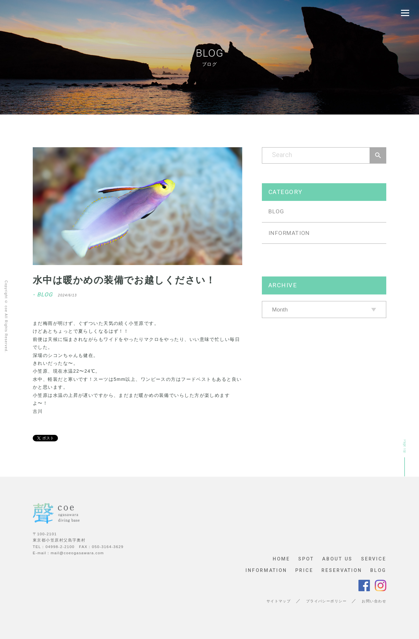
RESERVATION (341, 570)
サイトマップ (278, 601)
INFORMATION (289, 233)
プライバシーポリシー (326, 601)
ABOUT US (337, 559)
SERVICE (373, 559)
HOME (281, 559)
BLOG (276, 211)
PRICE (304, 570)
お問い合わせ (374, 601)
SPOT (306, 559)
